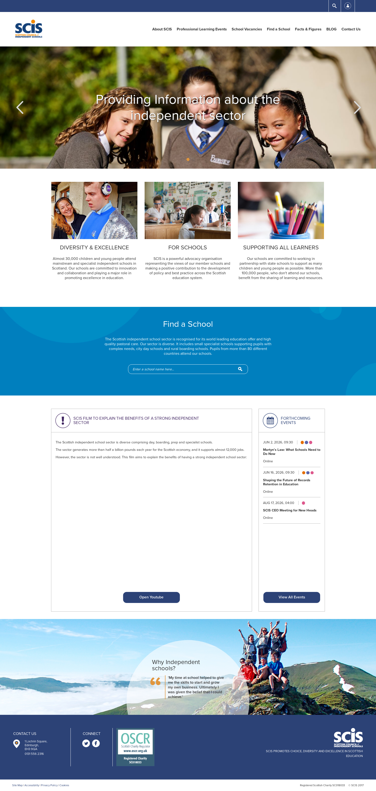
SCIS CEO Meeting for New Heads (290, 510)
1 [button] (182, 159)
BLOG (331, 29)
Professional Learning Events (202, 29)
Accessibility (31, 785)
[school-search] (190, 369)
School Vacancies (247, 29)
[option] (188, 107)
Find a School (278, 29)
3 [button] (193, 159)
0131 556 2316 (34, 754)
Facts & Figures (308, 29)
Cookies (64, 785)
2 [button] (188, 159)
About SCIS (162, 29)
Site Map (17, 785)
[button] (19, 107)
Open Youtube (151, 597)
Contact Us (351, 29)
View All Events (292, 597)
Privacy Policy (49, 785)
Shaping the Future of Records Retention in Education (286, 482)
